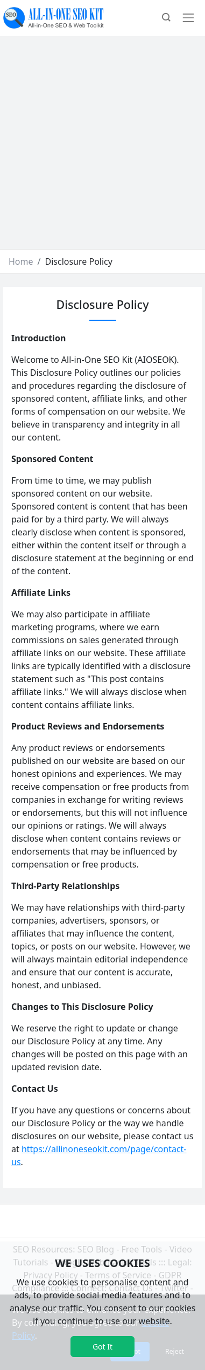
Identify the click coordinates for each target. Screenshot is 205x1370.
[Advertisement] (101, 143)
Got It (102, 1346)
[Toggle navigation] (188, 18)
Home (21, 261)
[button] (166, 18)
